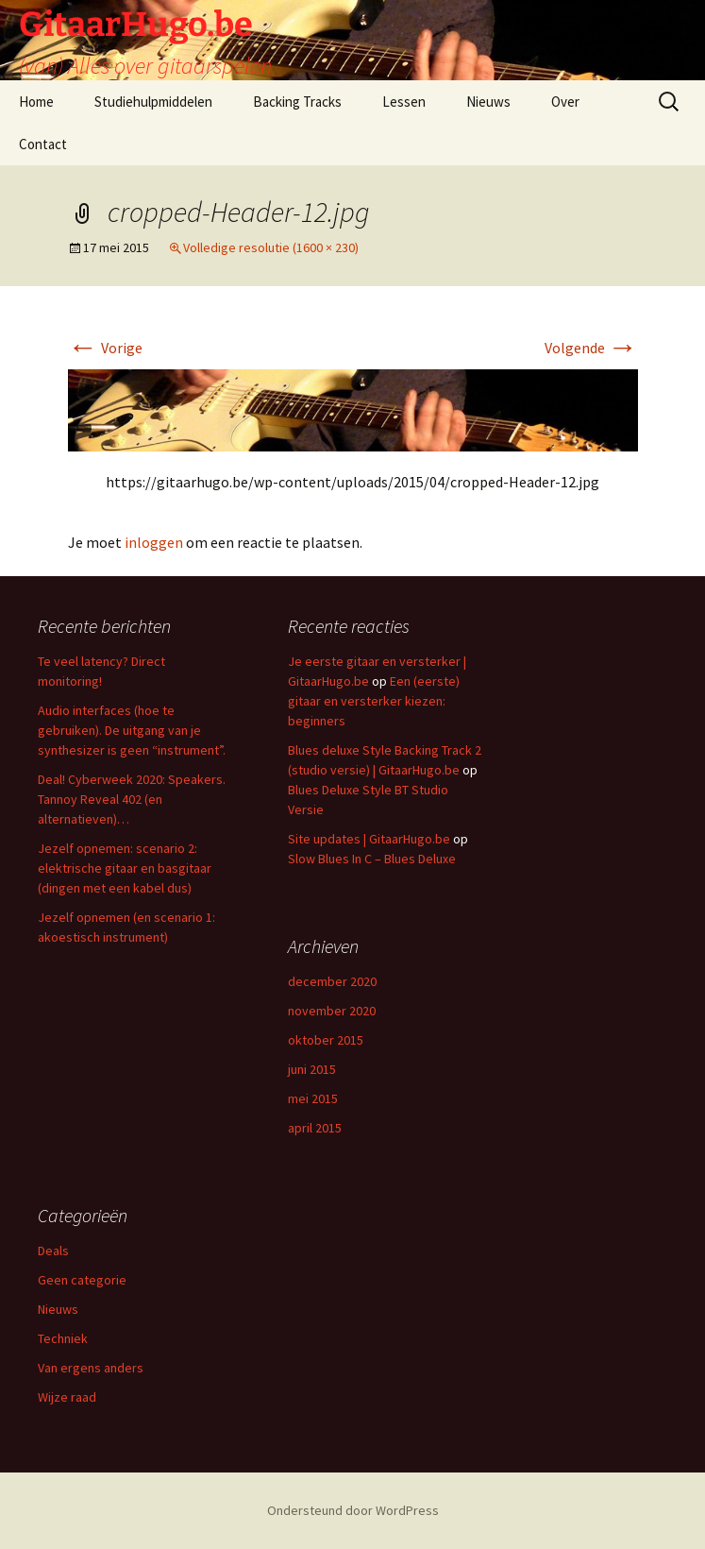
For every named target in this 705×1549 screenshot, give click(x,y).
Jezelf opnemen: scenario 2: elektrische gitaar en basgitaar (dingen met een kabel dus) (124, 868)
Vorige (105, 347)
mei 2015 (313, 1098)
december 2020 (332, 981)
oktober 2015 (325, 1039)
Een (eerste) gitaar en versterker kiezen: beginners (374, 700)
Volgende (591, 347)
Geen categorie (82, 1279)
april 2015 (315, 1127)
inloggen (154, 542)
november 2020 (332, 1010)
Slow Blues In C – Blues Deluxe (372, 858)
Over (565, 102)
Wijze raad (67, 1396)
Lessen (404, 102)
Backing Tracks (297, 102)
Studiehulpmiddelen (153, 102)
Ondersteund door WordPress (353, 1510)
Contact (43, 144)
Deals (53, 1250)
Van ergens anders (90, 1367)
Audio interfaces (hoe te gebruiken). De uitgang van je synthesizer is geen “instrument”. (132, 730)
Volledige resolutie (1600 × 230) (271, 247)
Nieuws (488, 102)
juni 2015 (312, 1069)
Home (36, 102)
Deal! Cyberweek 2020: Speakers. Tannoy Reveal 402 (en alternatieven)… (132, 799)
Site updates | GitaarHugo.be (369, 838)
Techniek (63, 1338)
